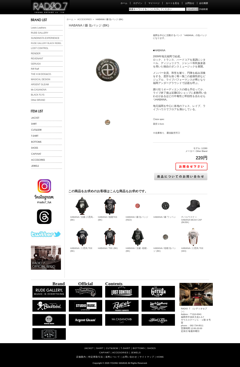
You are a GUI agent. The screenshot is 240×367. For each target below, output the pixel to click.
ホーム (124, 3)
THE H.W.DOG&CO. (41, 74)
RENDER (35, 53)
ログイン (137, 3)
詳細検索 (203, 9)
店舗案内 (81, 357)
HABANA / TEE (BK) (108, 248)
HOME (160, 357)
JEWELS (136, 352)
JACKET (89, 348)
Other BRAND (38, 100)
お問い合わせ (129, 357)
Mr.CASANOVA (38, 89)
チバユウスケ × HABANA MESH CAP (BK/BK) (191, 219)
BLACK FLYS (37, 94)
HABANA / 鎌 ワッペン (164, 217)
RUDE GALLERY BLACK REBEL (46, 43)
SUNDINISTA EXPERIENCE (45, 38)
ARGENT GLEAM (40, 84)
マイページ (154, 3)
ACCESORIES (84, 19)
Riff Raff (35, 69)
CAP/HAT (104, 352)
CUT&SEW (112, 348)
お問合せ (189, 3)
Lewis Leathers (38, 27)
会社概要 (203, 3)
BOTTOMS (139, 348)
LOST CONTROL (39, 48)
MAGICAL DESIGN (40, 79)
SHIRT (100, 348)
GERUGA (36, 64)
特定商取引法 (95, 357)
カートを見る (172, 3)
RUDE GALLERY (39, 33)
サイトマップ (147, 357)
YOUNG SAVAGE (118, 363)
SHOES (151, 348)
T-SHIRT (125, 348)
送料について (112, 357)
